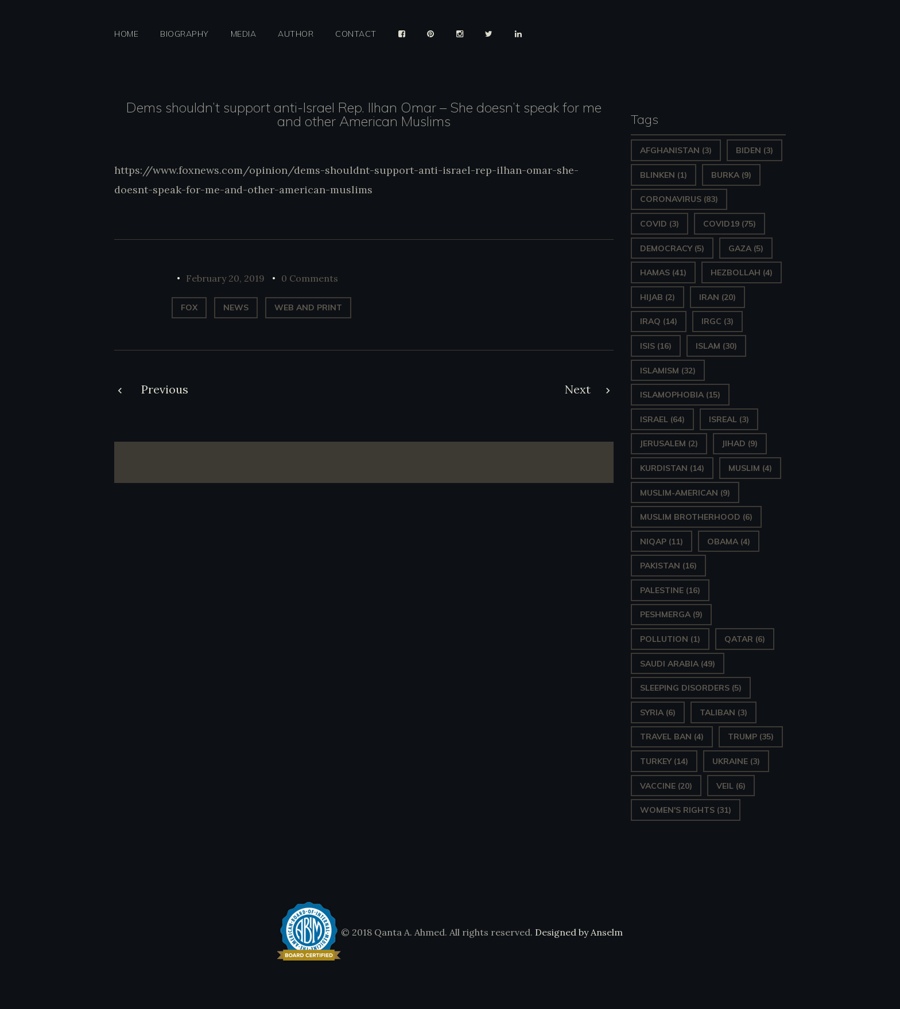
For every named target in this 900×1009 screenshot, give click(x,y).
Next (578, 389)
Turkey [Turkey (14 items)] (664, 761)
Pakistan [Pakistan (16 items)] (668, 565)
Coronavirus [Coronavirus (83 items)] (679, 199)
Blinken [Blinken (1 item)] (663, 175)
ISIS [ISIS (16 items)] (656, 346)
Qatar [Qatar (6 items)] (744, 639)
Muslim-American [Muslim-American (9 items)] (685, 493)
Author (295, 34)
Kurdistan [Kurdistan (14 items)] (672, 468)
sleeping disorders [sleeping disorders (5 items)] (691, 688)
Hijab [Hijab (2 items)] (657, 297)
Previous (164, 389)
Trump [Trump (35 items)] (751, 736)
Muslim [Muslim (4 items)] (750, 468)
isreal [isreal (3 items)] (729, 419)
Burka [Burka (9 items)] (731, 175)
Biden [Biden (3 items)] (754, 150)
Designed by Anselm (578, 932)
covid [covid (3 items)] (659, 224)
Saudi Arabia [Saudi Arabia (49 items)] (677, 664)
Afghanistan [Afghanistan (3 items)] (676, 150)
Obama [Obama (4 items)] (728, 541)
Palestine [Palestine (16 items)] (670, 590)
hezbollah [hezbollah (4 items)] (742, 272)
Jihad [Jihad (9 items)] (740, 443)
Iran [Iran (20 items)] (717, 297)
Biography (184, 34)
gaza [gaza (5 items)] (745, 248)
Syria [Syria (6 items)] (658, 712)
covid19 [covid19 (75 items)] (729, 224)
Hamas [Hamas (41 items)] (663, 272)
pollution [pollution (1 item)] (670, 639)
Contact (356, 34)
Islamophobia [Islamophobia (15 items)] (680, 394)
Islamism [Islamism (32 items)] (668, 370)
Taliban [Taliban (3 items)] (723, 712)
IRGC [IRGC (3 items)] (717, 321)
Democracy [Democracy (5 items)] (672, 248)
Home (126, 34)
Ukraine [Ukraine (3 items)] (736, 761)
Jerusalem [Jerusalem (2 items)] (669, 443)
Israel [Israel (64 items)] (662, 419)
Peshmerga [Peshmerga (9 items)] (671, 614)
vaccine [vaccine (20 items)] (666, 786)
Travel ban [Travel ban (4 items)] (672, 736)
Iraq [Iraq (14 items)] (658, 321)
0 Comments (309, 278)
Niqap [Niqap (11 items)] (661, 541)
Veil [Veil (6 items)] (731, 786)
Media (244, 34)
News (236, 307)
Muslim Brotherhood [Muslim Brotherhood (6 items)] (696, 517)
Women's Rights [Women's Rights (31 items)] (685, 810)
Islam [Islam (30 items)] (716, 346)
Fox (189, 307)
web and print (308, 307)
